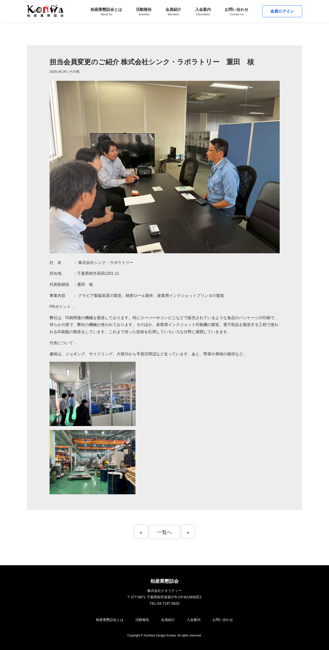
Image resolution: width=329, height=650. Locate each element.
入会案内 (203, 11)
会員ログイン (282, 11)
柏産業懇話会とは (106, 11)
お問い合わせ (236, 11)
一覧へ (164, 532)
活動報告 (144, 11)
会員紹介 (173, 11)
